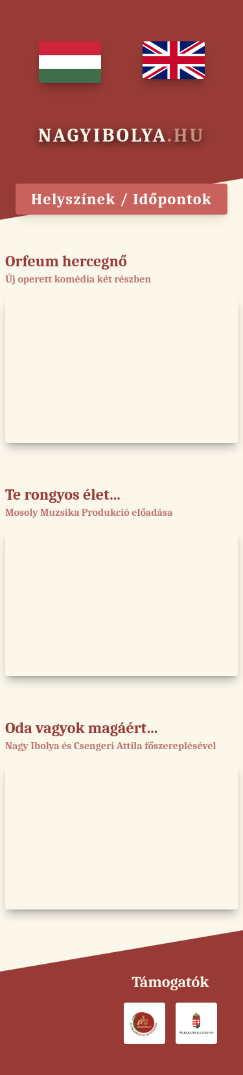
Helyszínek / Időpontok (121, 199)
